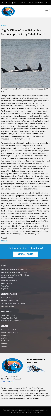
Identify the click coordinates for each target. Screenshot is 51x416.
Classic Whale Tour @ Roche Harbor (14, 272)
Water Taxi (5, 286)
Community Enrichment (9, 332)
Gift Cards (39, 2)
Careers (4, 344)
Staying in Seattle (7, 306)
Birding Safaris (6, 283)
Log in (30, 2)
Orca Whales (6, 311)
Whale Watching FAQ (9, 318)
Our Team (4, 338)
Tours (3, 266)
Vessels (4, 346)
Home (3, 25)
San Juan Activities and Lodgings (13, 303)
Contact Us (5, 341)
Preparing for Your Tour (9, 301)
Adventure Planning (9, 294)
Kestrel (4, 241)
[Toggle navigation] (47, 11)
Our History (5, 335)
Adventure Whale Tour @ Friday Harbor (15, 275)
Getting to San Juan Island (10, 298)
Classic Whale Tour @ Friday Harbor (14, 269)
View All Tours (25, 254)
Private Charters (7, 278)
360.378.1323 (15, 2)
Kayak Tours (5, 289)
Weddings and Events (9, 280)
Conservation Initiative (9, 330)
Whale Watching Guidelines (11, 321)
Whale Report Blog (8, 315)
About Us (4, 326)
